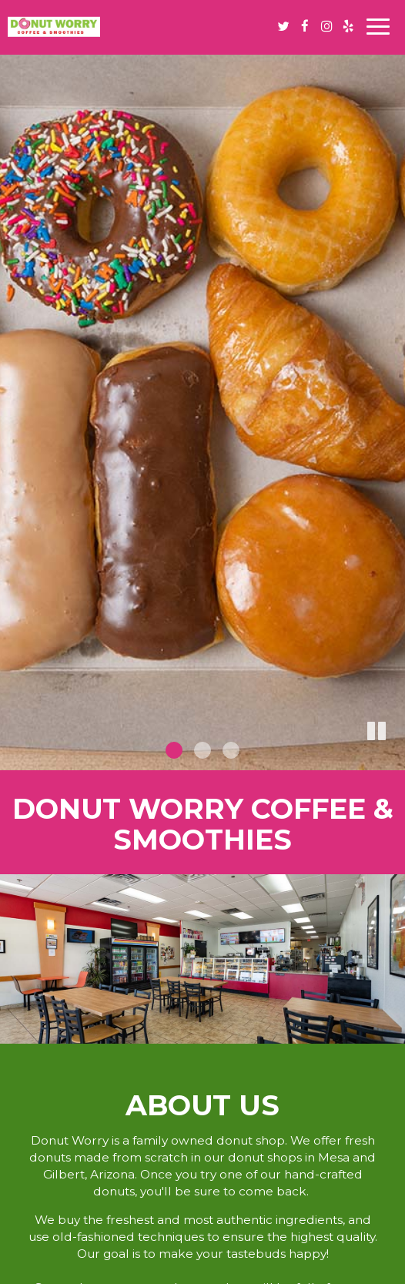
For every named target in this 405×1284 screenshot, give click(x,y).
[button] (393, 758)
